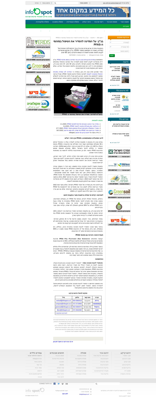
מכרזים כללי (123, 119)
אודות (37, 3)
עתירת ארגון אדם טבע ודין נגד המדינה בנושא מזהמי (76, 60)
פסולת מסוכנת (57, 22)
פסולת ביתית (82, 365)
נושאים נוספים (34, 31)
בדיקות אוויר (104, 374)
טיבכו (96, 310)
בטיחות (45, 31)
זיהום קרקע (90, 31)
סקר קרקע (127, 362)
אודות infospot (37, 358)
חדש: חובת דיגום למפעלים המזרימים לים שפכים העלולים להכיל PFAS (115, 70)
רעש (65, 31)
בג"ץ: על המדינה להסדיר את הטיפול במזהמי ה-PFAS (72, 38)
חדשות (125, 62)
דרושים (39, 371)
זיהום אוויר (125, 31)
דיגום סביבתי (104, 358)
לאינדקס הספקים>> (61, 313)
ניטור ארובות (104, 362)
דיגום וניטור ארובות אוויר (100, 355)
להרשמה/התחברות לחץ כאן (112, 3)
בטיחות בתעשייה (125, 374)
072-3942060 (77, 310)
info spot (99, 38)
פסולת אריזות (82, 362)
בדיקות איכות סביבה (102, 368)
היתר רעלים (86, 22)
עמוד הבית (38, 368)
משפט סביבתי (112, 22)
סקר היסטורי (127, 355)
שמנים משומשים (81, 368)
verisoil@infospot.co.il (63, 300)
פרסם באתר (46, 3)
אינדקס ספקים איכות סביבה (35, 375)
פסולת (79, 31)
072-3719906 (77, 304)
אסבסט (61, 365)
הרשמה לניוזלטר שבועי (35, 355)
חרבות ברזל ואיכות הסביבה (58, 360)
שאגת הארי (125, 22)
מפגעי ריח (127, 371)
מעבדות (126, 26)
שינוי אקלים (60, 368)
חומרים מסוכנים (112, 31)
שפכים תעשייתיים (81, 371)
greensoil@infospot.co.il (63, 307)
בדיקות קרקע (126, 365)
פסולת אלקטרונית (42, 22)
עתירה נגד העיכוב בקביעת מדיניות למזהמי (83, 124)
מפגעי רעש (60, 371)
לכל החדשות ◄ (114, 85)
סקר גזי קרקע (126, 358)
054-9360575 (77, 307)
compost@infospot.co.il (63, 304)
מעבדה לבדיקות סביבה (101, 371)
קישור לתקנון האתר (125, 396)
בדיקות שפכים (126, 368)
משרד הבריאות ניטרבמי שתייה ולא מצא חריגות (81, 130)
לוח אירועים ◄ (114, 114)
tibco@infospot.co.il (63, 310)
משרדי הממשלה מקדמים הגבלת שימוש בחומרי (81, 128)
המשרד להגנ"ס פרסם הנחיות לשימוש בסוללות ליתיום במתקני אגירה (115, 80)
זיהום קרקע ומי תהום (82, 132)
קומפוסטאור (97, 304)
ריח (72, 31)
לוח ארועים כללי (122, 91)
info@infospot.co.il (84, 394)
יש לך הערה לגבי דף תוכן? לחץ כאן (63, 341)
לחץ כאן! (65, 394)
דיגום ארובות (104, 365)
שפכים (100, 31)
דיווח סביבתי (56, 31)
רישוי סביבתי (98, 22)
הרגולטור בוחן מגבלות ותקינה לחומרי (84, 126)
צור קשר (39, 365)
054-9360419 (77, 300)
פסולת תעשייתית (73, 22)
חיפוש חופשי (124, 51)
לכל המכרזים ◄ (114, 142)
